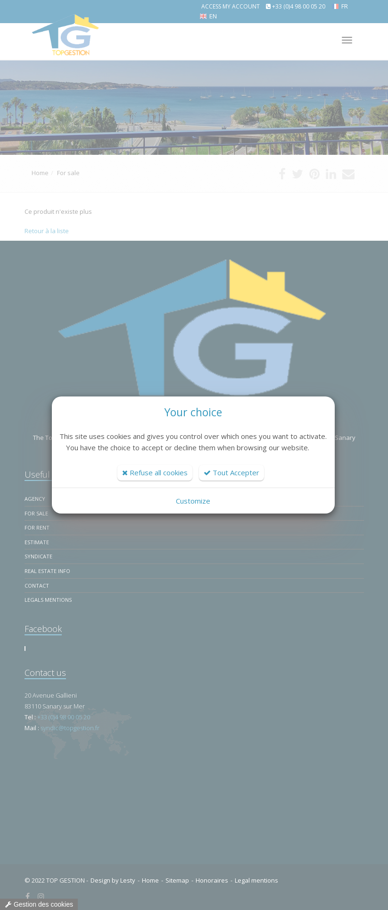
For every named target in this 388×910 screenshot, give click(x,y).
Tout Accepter (231, 472)
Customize (193, 501)
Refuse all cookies (155, 472)
